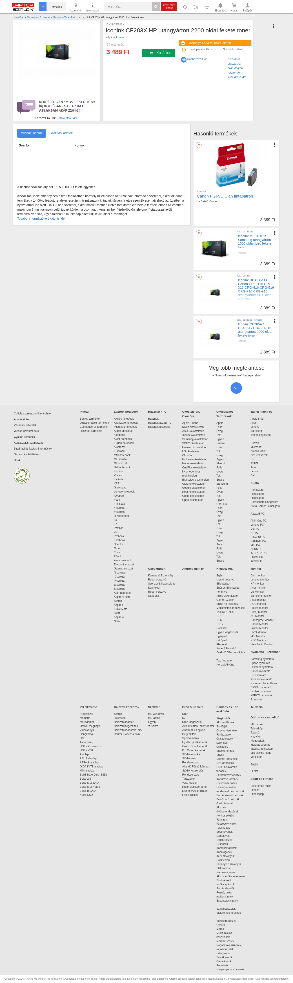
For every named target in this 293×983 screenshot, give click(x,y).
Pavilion (118, 528)
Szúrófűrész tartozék (228, 775)
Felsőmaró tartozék (228, 799)
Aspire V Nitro (123, 596)
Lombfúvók (223, 835)
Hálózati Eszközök (126, 707)
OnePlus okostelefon (194, 467)
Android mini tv (193, 568)
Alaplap (84, 754)
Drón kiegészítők (192, 722)
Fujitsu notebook (124, 443)
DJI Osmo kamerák (194, 750)
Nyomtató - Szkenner (265, 652)
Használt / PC (157, 411)
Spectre (118, 544)
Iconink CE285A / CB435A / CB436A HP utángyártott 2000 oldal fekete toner (255, 329)
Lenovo (255, 426)
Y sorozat (119, 507)
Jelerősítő (120, 718)
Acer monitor (258, 587)
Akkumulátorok (227, 722)
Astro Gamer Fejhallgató (265, 506)
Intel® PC (256, 561)
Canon (213, 201)
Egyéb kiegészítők (227, 632)
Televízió (257, 707)
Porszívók (222, 965)
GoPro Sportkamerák (195, 746)
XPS (116, 483)
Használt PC (258, 536)
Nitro (117, 621)
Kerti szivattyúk (225, 856)
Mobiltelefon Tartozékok (230, 608)
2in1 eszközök (259, 455)
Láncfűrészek (226, 839)
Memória (85, 718)
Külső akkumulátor (227, 595)
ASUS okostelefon (193, 431)
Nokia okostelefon (193, 427)
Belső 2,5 (85, 778)
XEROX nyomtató (261, 695)
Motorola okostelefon (194, 459)
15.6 (219, 620)
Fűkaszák (222, 844)
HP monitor (257, 583)
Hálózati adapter (123, 722)
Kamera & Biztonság (160, 575)
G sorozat (120, 487)
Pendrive (221, 591)
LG (218, 524)
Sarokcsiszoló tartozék (229, 795)
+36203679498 (67, 118)
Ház (82, 738)
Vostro (118, 475)
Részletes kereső (169, 6)
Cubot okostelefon (193, 495)
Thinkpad (119, 503)
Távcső (255, 732)
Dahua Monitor (259, 624)
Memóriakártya (225, 579)
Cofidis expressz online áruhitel (32, 413)
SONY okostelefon (193, 443)
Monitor (256, 568)
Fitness (255, 790)
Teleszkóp (256, 728)
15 (115, 520)
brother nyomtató (261, 691)
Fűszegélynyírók (227, 823)
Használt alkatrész (159, 426)
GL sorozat (120, 463)
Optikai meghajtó (90, 726)
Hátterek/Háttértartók (194, 786)
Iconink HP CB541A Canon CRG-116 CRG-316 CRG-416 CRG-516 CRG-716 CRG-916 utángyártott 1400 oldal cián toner (256, 289)
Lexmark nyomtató (262, 667)
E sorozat (119, 451)
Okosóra (187, 455)
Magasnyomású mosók (230, 969)
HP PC (255, 532)
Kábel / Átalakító (227, 648)
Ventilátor (256, 756)
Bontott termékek (90, 418)
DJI (184, 718)
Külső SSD (86, 794)
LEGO (254, 771)
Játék (254, 764)
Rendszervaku (191, 762)
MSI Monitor (258, 636)
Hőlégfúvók (223, 953)
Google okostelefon (193, 487)
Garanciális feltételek (26, 454)
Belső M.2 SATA (89, 782)
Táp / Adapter (224, 660)
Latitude (119, 479)
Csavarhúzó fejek (229, 730)
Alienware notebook (126, 422)
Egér (219, 575)
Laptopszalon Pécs (200, 49)
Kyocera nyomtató (261, 679)
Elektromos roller (261, 785)
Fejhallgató (257, 493)
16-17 (219, 624)
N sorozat (119, 572)
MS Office (154, 718)
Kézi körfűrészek (228, 920)
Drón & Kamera (193, 707)
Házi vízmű (223, 860)
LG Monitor (257, 591)
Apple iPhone (190, 423)
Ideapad (119, 495)
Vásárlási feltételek (25, 425)
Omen (117, 548)
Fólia (219, 427)
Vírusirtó (153, 726)
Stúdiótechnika (191, 754)
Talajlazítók (223, 827)
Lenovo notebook (124, 491)
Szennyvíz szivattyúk (228, 864)
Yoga (117, 499)
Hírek (17, 460)
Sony (219, 544)
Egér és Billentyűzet (228, 587)
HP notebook (121, 515)
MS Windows (156, 713)
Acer (253, 467)
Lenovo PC (257, 524)
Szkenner (256, 699)
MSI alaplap (87, 770)
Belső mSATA (89, 790)
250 (116, 532)
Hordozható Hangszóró (264, 502)
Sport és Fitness (262, 779)
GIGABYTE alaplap (92, 766)
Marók (223, 929)
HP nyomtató (258, 675)
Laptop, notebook (126, 411)
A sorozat (119, 447)
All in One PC (259, 520)
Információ (92, 7)
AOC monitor (258, 603)
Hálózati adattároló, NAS (128, 730)
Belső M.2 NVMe (91, 786)
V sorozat (119, 511)
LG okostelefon (191, 451)
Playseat (221, 644)
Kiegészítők (224, 568)
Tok (218, 435)
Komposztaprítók (226, 848)
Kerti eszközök (225, 815)
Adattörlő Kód (22, 419)
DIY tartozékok (225, 763)
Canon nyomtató (260, 671)
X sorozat (119, 576)
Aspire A (119, 617)
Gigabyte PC (258, 540)
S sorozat (119, 588)
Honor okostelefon (193, 463)
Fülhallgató (257, 497)
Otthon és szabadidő (265, 717)
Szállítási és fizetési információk (33, 448)
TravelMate (121, 609)
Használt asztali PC (159, 422)
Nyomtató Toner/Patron (264, 683)
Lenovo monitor (260, 579)
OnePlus (221, 504)
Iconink (120, 37)
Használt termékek (91, 430)
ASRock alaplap (90, 762)
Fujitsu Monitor (259, 628)
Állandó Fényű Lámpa (195, 766)
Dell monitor (258, 575)
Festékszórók (224, 957)
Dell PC (255, 528)
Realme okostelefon (194, 491)
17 (115, 524)
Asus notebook (123, 560)
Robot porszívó (157, 579)
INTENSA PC (258, 553)
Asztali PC (258, 513)
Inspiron (119, 471)
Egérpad (221, 636)
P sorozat (119, 580)
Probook (119, 536)
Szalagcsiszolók (225, 908)
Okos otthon (156, 568)
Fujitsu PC (257, 557)
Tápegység (86, 742)
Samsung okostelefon (195, 439)
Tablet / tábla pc (261, 411)
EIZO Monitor (258, 632)
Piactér (84, 411)
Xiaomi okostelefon (193, 435)
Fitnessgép (257, 794)
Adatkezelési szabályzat (28, 442)
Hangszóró (257, 489)
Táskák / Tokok (225, 612)
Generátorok (223, 961)
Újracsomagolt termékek (94, 422)
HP (252, 439)
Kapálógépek (224, 852)
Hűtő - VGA (86, 750)
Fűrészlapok (225, 734)
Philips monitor (259, 608)
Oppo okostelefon (192, 500)
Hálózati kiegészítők (126, 726)
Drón (185, 713)
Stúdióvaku (189, 758)
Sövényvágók (226, 831)
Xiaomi (220, 463)
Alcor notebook (123, 439)
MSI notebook (122, 455)
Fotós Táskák (190, 794)
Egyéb (220, 439)
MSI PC (255, 545)
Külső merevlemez (227, 603)
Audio (255, 483)
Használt (153, 418)
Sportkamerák (190, 738)
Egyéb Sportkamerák (195, 742)
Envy (117, 552)
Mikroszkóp (257, 724)
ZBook (118, 556)
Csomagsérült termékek (94, 426)
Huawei (220, 443)
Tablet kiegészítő (261, 434)
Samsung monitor (261, 595)
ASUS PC (256, 549)
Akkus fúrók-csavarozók (230, 876)
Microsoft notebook (125, 426)
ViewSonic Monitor (262, 644)
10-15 (219, 616)
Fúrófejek (224, 726)
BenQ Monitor (259, 612)
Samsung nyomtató (262, 659)
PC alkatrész (88, 707)
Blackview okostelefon (195, 479)
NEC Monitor (258, 640)
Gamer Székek (225, 599)
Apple (219, 423)
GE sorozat (121, 459)
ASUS (254, 463)
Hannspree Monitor (262, 620)
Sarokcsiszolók (226, 888)
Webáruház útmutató (26, 431)
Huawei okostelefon (194, 447)
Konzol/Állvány (225, 664)
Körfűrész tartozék (227, 779)
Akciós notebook (124, 418)
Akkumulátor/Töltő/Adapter (198, 726)
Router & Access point (127, 734)
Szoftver (154, 707)
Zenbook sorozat (124, 564)
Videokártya (87, 730)
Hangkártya (86, 734)
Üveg (219, 431)
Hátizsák (221, 628)
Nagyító (255, 736)
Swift (117, 613)
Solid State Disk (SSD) (93, 774)
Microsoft (256, 447)
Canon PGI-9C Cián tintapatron (225, 196)
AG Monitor (257, 616)
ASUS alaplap (89, 758)
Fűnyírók (221, 819)
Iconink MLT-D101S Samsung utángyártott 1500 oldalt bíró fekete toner (254, 241)
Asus (254, 422)
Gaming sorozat (124, 568)
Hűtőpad (221, 640)
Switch (118, 601)
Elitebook (119, 540)
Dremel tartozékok (229, 758)
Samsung (222, 483)
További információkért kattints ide (41, 218)
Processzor (86, 713)
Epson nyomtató (260, 663)
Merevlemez (87, 722)
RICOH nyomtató (261, 687)
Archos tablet (258, 451)
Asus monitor (258, 599)
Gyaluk (225, 925)
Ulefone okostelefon (194, 483)
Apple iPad (257, 418)
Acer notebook (122, 592)
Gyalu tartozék (225, 803)
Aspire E (119, 605)
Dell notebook (122, 467)
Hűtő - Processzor (90, 746)
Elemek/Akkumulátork (195, 790)
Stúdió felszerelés (193, 770)
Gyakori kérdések (24, 437)
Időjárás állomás (260, 744)
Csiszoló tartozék (226, 783)
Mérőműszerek (225, 941)
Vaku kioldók (189, 782)
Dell (253, 475)
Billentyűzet (223, 583)
